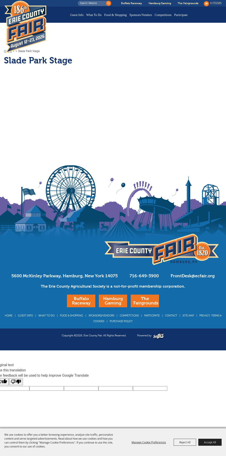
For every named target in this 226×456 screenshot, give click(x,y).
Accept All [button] (210, 442)
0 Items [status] (216, 3)
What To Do (94, 15)
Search (108, 3)
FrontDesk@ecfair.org (193, 284)
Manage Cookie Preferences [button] (149, 442)
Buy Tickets (208, 18)
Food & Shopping (115, 15)
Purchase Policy (121, 329)
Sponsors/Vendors (140, 15)
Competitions (163, 15)
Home (8, 59)
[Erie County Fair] (25, 27)
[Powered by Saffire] (158, 344)
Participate (181, 15)
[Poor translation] (16, 390)
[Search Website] (93, 3)
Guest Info (77, 15)
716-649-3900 (144, 284)
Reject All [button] (184, 442)
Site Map (188, 323)
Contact (171, 323)
